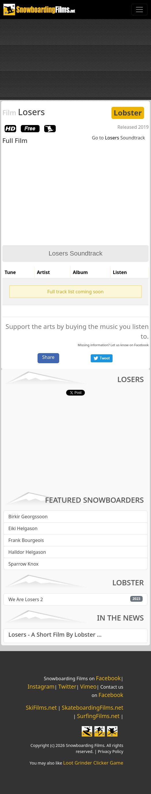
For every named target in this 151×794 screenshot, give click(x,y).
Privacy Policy (110, 751)
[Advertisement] (75, 59)
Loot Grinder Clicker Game (93, 762)
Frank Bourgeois (26, 540)
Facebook (141, 345)
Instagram (40, 686)
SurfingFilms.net (98, 716)
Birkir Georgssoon (28, 516)
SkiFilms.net (41, 707)
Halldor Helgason (27, 552)
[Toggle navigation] (139, 9)
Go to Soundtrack (118, 138)
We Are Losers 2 (25, 599)
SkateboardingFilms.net (92, 707)
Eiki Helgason (23, 528)
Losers (23, 112)
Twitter (67, 686)
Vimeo (88, 686)
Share (48, 357)
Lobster (128, 113)
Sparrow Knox (23, 564)
